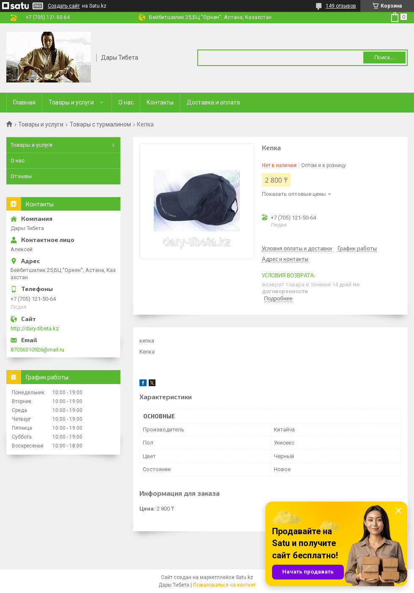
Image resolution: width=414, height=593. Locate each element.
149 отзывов (341, 6)
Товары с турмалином (100, 124)
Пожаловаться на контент (224, 585)
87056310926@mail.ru (37, 349)
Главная (24, 102)
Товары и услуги (71, 102)
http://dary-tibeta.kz (35, 328)
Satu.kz (244, 577)
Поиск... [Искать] (384, 57)
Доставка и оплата (213, 102)
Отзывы (21, 176)
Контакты (160, 102)
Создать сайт (64, 6)
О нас (125, 102)
